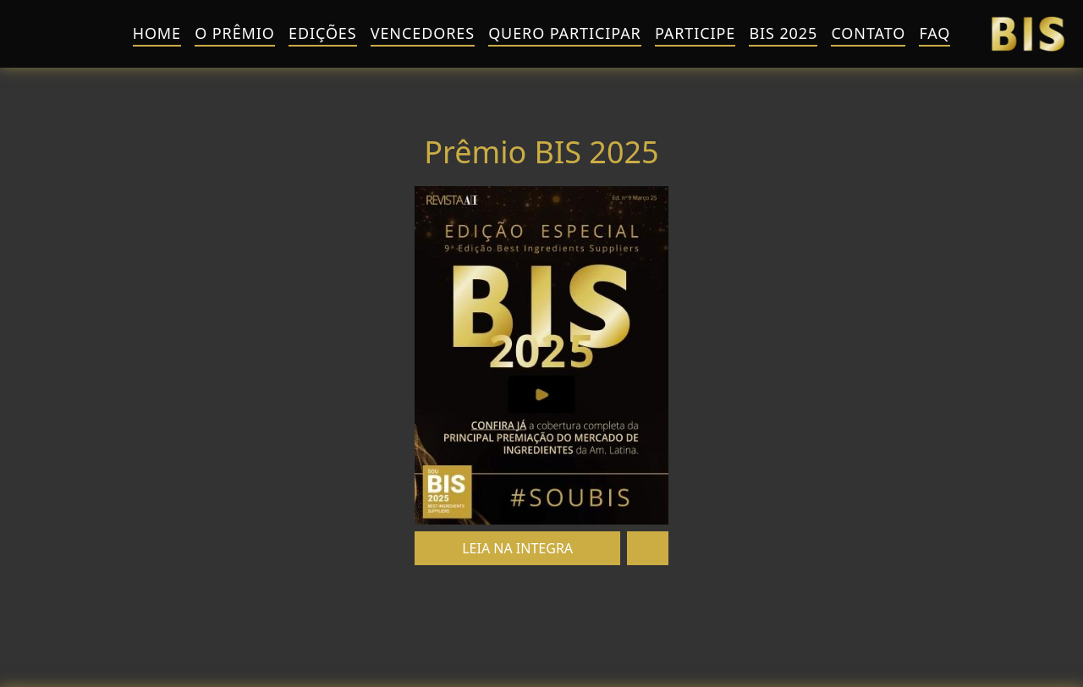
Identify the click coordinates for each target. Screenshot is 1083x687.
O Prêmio (235, 33)
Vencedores (423, 33)
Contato (868, 33)
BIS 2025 (783, 33)
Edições (323, 33)
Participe (695, 33)
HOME (157, 33)
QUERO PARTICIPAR (564, 33)
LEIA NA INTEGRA (517, 548)
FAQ (934, 33)
